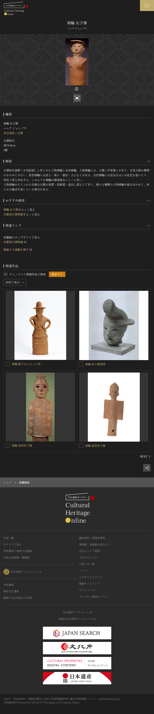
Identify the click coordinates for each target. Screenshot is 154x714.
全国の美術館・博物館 (16, 557)
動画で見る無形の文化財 (17, 598)
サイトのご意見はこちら (93, 596)
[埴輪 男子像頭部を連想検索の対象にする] (81, 364)
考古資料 (9, 133)
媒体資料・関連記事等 (92, 538)
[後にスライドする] (145, 456)
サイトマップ (87, 590)
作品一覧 (8, 538)
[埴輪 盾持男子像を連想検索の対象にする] (8, 445)
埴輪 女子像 (10, 209)
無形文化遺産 (11, 591)
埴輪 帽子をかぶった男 (26, 364)
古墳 (20, 133)
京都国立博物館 (13, 214)
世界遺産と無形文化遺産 (17, 551)
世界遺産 (8, 585)
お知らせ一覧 (87, 564)
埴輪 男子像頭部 (95, 364)
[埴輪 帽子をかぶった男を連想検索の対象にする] (8, 364)
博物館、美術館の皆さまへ (94, 544)
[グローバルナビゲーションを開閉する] (147, 5)
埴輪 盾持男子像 (22, 445)
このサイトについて (90, 577)
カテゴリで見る (12, 544)
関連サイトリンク (89, 583)
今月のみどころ (88, 557)
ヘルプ (83, 570)
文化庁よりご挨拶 (89, 551)
